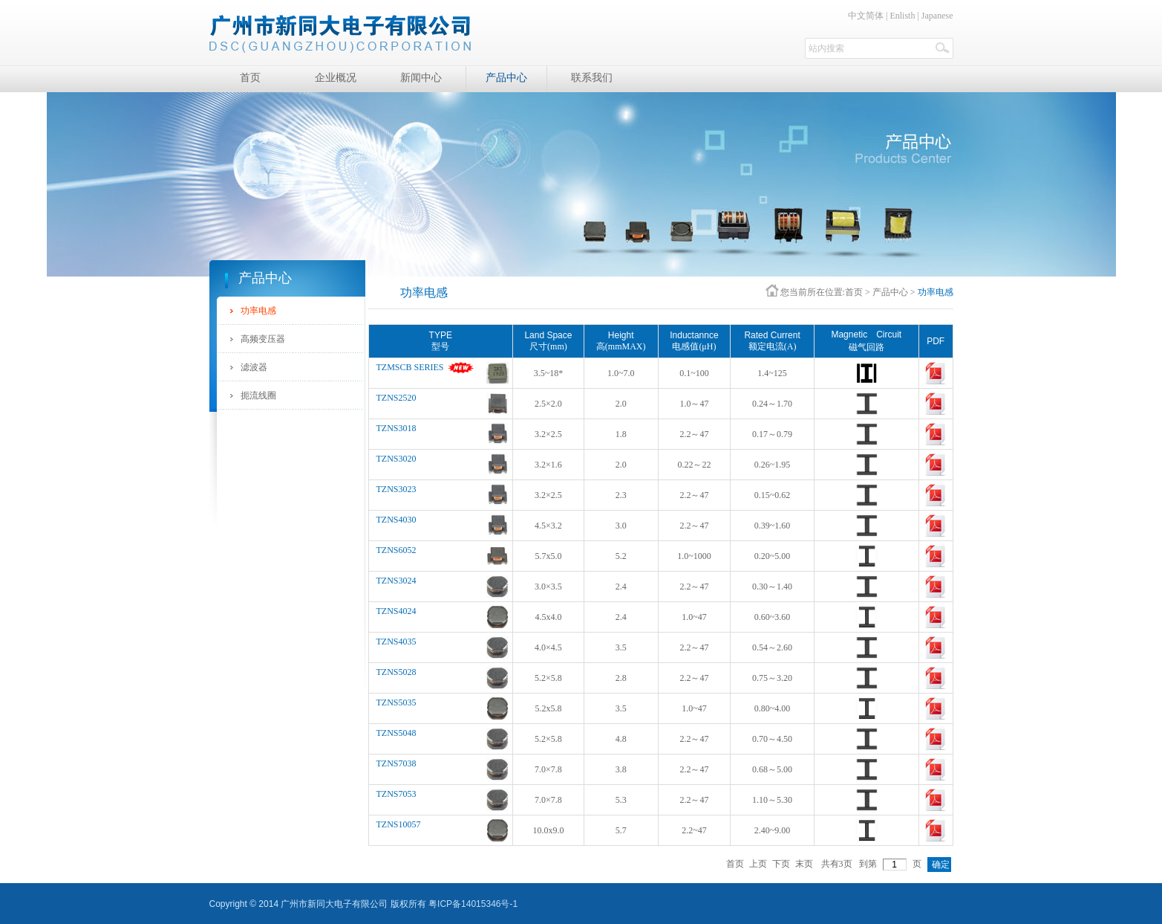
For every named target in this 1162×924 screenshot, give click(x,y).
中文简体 (866, 15)
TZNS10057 (398, 824)
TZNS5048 (396, 733)
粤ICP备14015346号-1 (473, 904)
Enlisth (902, 15)
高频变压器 (263, 339)
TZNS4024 (396, 611)
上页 (758, 864)
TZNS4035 (396, 641)
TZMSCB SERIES (410, 367)
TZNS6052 (396, 550)
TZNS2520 (396, 397)
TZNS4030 (396, 519)
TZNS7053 (396, 794)
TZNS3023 (396, 489)
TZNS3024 (396, 580)
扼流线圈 (258, 395)
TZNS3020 (396, 458)
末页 (804, 864)
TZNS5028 (396, 672)
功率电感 (258, 311)
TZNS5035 (396, 702)
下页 (781, 864)
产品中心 (890, 292)
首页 (854, 292)
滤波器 (254, 367)
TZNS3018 (396, 428)
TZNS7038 (396, 763)
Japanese (937, 15)
